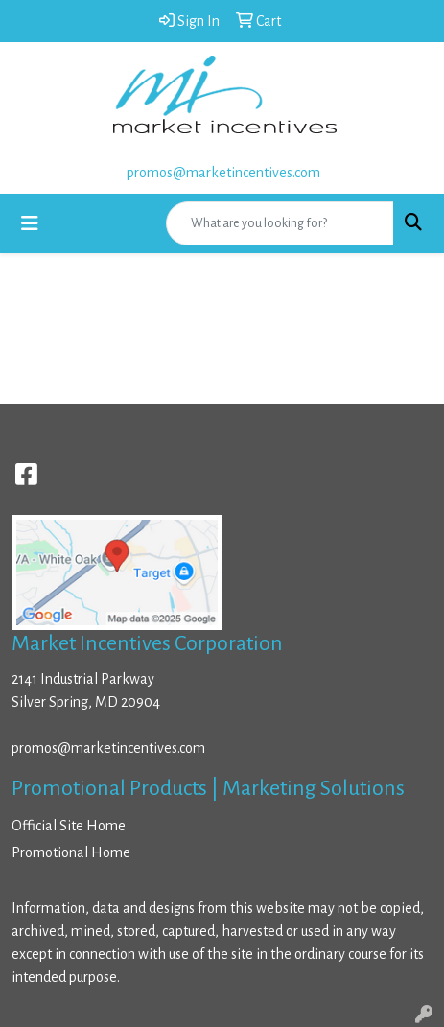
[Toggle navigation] (30, 224)
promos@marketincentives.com (223, 172)
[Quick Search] (280, 223)
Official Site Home (69, 825)
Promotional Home (71, 852)
